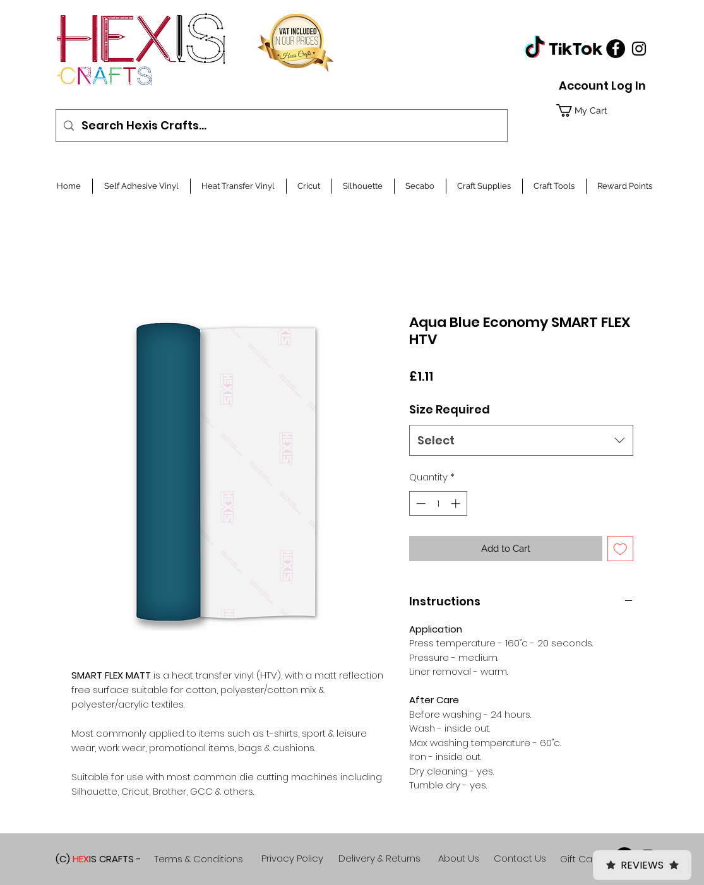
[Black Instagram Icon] (638, 48)
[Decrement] (419, 503)
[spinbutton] (437, 503)
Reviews (642, 865)
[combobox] (521, 440)
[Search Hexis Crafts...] (280, 125)
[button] (599, 110)
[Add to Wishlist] (620, 549)
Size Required (449, 409)
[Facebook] (615, 48)
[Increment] (456, 503)
